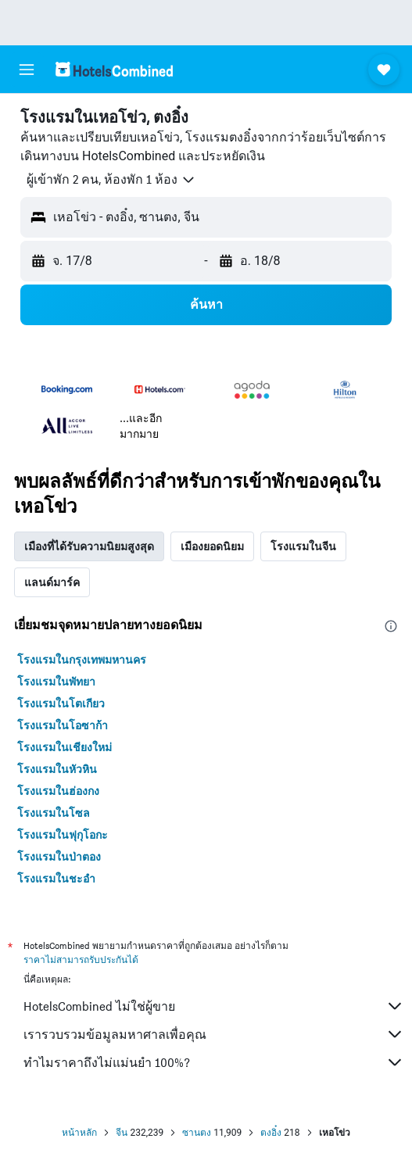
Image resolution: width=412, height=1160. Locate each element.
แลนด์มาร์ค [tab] (52, 582)
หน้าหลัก (79, 1132)
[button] (26, 69)
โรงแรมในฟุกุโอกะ (62, 835)
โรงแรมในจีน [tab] (303, 546)
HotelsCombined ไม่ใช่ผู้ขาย (213, 1006)
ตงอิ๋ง (270, 1132)
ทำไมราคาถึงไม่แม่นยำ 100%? (213, 1062)
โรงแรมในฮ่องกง (58, 791)
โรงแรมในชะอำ (56, 878)
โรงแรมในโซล (53, 813)
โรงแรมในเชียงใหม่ (64, 747)
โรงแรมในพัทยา (56, 681)
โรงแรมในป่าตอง (59, 856)
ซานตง (196, 1132)
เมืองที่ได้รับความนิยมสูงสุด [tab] (89, 546)
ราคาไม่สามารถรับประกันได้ (80, 959)
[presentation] (391, 626)
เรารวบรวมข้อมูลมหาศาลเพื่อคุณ (213, 1034)
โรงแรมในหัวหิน (57, 769)
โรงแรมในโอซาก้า (62, 725)
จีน (121, 1132)
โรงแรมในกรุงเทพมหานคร (81, 659)
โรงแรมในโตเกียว (61, 703)
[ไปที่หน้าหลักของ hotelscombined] (114, 69)
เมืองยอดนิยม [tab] (212, 546)
